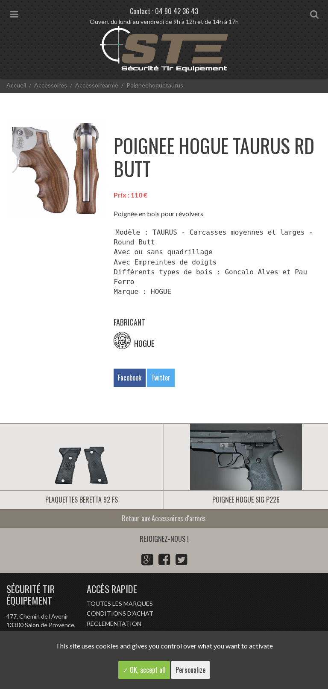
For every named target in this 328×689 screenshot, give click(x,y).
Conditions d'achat (120, 613)
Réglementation (114, 623)
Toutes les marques (120, 603)
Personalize (190, 670)
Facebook (129, 377)
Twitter (160, 377)
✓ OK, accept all (144, 670)
